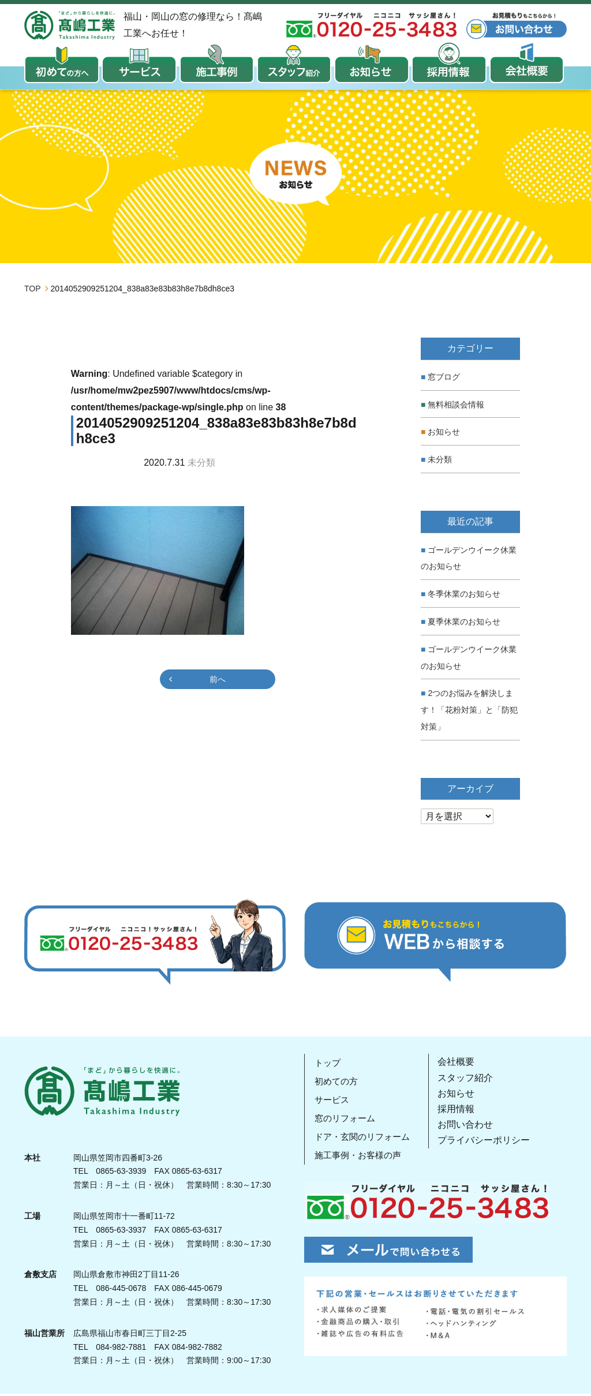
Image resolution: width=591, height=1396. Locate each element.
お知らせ (444, 434)
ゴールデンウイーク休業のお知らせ (469, 560)
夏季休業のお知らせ (464, 623)
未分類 (440, 461)
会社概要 (460, 1064)
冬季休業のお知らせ (464, 595)
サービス (331, 1102)
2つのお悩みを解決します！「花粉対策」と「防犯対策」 (469, 712)
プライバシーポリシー (488, 1142)
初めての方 (336, 1083)
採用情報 (460, 1111)
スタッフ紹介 (469, 1079)
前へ (218, 681)
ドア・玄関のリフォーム (364, 1139)
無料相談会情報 (456, 406)
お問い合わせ (469, 1127)
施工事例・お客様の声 (359, 1157)
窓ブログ (444, 378)
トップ (327, 1065)
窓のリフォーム (345, 1120)
